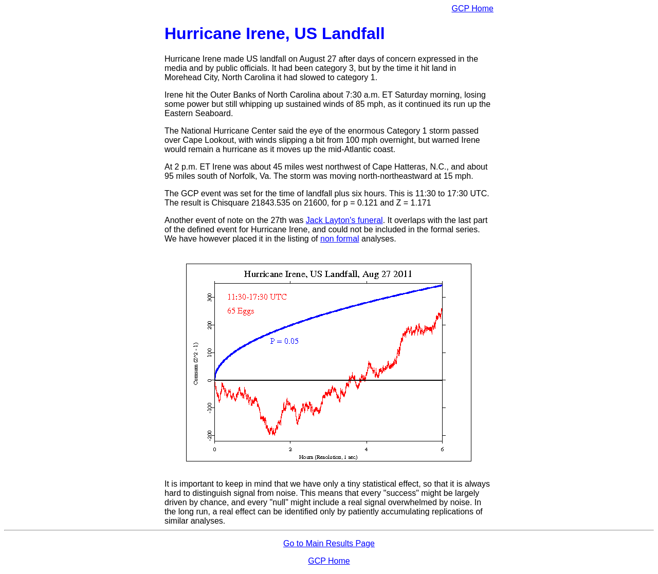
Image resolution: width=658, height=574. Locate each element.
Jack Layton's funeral (344, 220)
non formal (339, 238)
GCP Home (472, 8)
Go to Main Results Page (329, 543)
